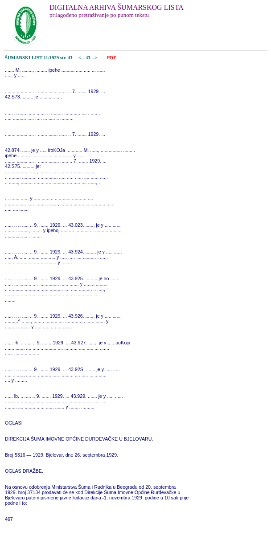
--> (95, 57)
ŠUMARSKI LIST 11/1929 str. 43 (38, 57)
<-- (81, 57)
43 (88, 57)
